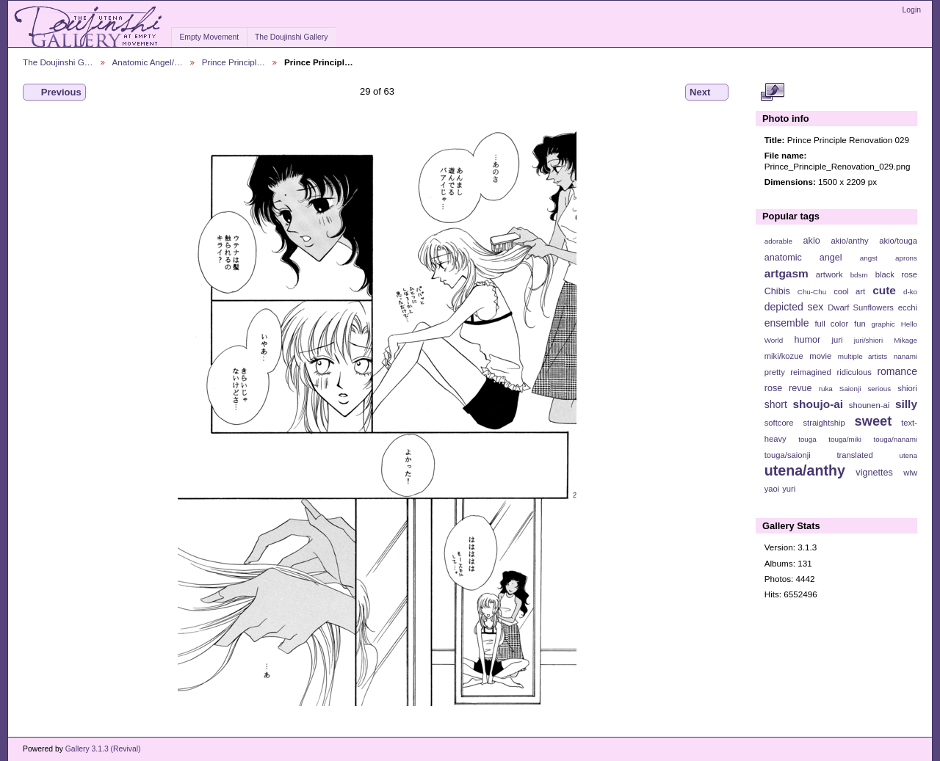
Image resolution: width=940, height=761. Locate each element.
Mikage (905, 340)
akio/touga (898, 240)
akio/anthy (849, 240)
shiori (907, 388)
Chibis (777, 291)
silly (906, 404)
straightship (824, 422)
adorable (778, 241)
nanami (905, 356)
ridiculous (853, 372)
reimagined (810, 372)
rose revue (788, 388)
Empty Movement (209, 37)
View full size (772, 92)
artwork (829, 274)
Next (707, 92)
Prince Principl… (233, 62)
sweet (873, 421)
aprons (906, 258)
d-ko (910, 292)
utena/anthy (804, 470)
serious (879, 389)
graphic (883, 324)
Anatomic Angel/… (147, 62)
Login (912, 10)
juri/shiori (868, 340)
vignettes (874, 472)
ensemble (786, 323)
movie (820, 356)
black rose (896, 274)
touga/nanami (895, 439)
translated (854, 455)
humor (807, 340)
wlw (910, 472)
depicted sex (794, 307)
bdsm (859, 275)
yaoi (772, 488)
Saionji (850, 389)
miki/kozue (783, 356)
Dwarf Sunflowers (861, 307)
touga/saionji (787, 455)
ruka (826, 389)
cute (884, 290)
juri (837, 339)
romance (897, 371)
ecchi (907, 307)
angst (869, 258)
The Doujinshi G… (58, 62)
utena (908, 455)
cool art (849, 291)
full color (831, 323)
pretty (774, 372)
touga (807, 439)
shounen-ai (869, 405)
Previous (54, 92)
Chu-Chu (812, 292)
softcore (779, 422)
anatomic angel (803, 257)
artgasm (786, 273)
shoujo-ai (818, 404)
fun (860, 323)
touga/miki (844, 439)
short (775, 404)
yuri (788, 488)
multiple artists (862, 356)
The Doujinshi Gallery (291, 37)
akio (811, 241)
